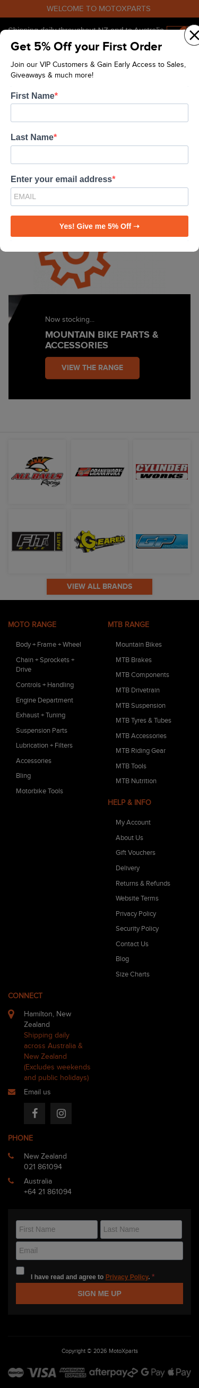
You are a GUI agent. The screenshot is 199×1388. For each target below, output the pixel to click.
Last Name (32, 137)
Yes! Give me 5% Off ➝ (99, 226)
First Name (33, 95)
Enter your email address (61, 179)
